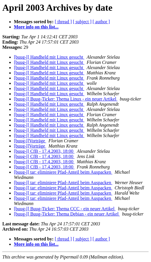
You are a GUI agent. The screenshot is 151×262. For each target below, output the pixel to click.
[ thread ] (63, 21)
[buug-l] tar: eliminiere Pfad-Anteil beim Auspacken (63, 172)
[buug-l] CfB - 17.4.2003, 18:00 (44, 151)
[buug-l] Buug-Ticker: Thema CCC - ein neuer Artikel (65, 208)
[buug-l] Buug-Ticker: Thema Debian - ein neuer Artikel (67, 213)
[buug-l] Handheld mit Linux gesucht (49, 57)
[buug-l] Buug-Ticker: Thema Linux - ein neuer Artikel (65, 98)
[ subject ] (82, 21)
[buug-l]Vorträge (30, 140)
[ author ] (101, 21)
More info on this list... (36, 26)
